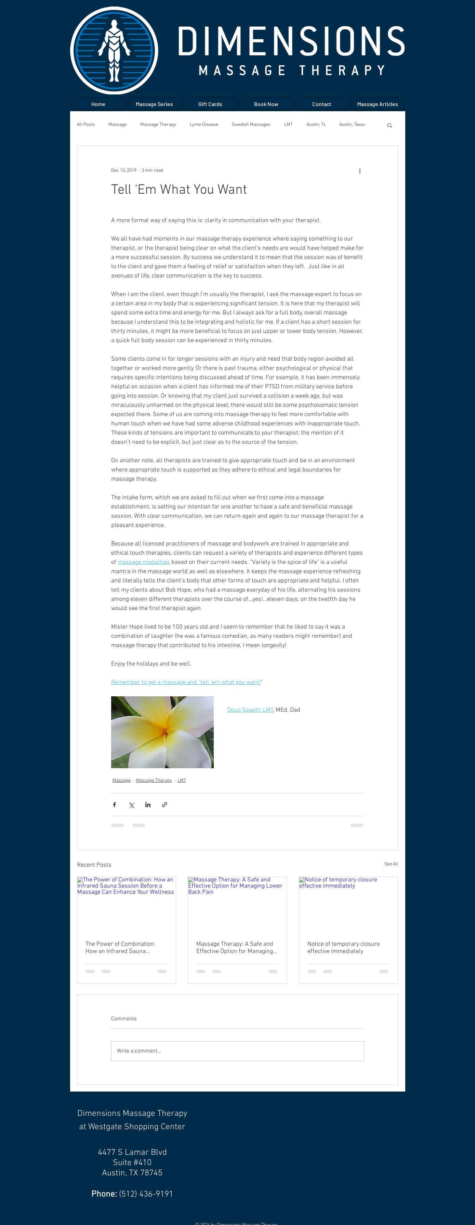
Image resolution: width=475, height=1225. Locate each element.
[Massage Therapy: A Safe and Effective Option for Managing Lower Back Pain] (237, 904)
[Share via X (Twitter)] (131, 804)
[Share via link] (164, 804)
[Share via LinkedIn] (148, 804)
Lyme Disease (204, 125)
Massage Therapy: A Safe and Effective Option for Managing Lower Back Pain (234, 948)
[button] (389, 125)
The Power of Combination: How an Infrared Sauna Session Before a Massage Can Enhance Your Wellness (125, 948)
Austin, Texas (352, 125)
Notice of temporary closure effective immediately (343, 948)
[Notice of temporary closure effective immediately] (348, 904)
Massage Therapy (158, 125)
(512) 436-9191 (146, 1194)
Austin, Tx (316, 125)
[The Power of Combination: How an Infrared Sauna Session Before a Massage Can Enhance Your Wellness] (126, 904)
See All (391, 864)
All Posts (86, 125)
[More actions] (360, 170)
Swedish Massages (251, 125)
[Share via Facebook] (114, 804)
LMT (288, 125)
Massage (117, 125)
